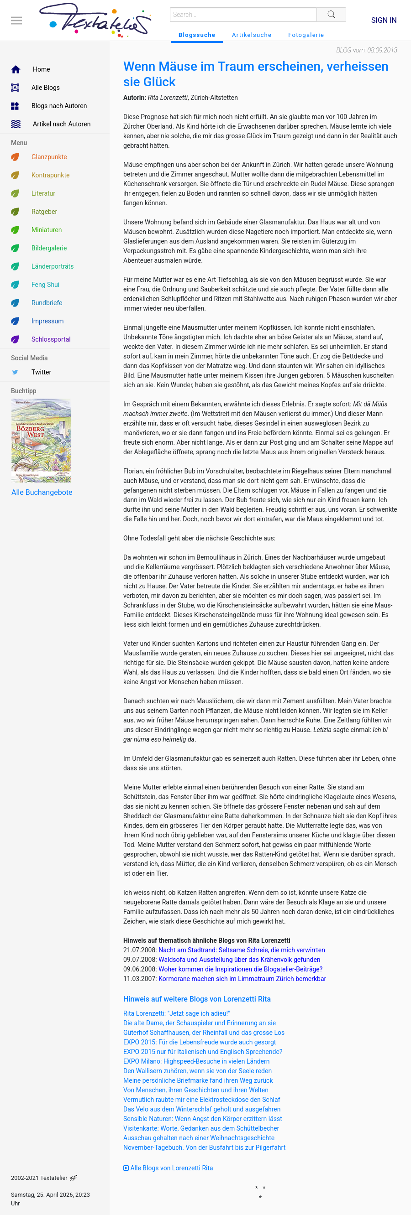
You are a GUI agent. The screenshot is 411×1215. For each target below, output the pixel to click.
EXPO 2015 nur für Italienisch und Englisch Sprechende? (202, 1051)
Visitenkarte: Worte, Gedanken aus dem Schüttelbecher (201, 1128)
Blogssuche (197, 34)
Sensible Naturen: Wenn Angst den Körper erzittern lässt (202, 1118)
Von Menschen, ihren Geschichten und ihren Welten (196, 1090)
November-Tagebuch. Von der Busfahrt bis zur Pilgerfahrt (204, 1147)
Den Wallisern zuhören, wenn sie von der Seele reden (197, 1071)
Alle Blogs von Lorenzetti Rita (168, 1168)
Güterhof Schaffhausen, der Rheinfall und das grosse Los (204, 1032)
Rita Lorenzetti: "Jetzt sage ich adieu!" (176, 1013)
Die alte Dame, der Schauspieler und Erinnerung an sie (199, 1023)
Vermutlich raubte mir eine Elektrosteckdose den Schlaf (201, 1099)
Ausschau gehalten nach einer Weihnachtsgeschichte (198, 1138)
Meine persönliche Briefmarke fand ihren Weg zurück (198, 1080)
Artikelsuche (252, 34)
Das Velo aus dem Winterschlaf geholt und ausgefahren (202, 1109)
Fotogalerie (306, 34)
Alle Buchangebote (41, 492)
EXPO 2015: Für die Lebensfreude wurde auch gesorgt (199, 1042)
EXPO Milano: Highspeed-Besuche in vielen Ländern (196, 1061)
